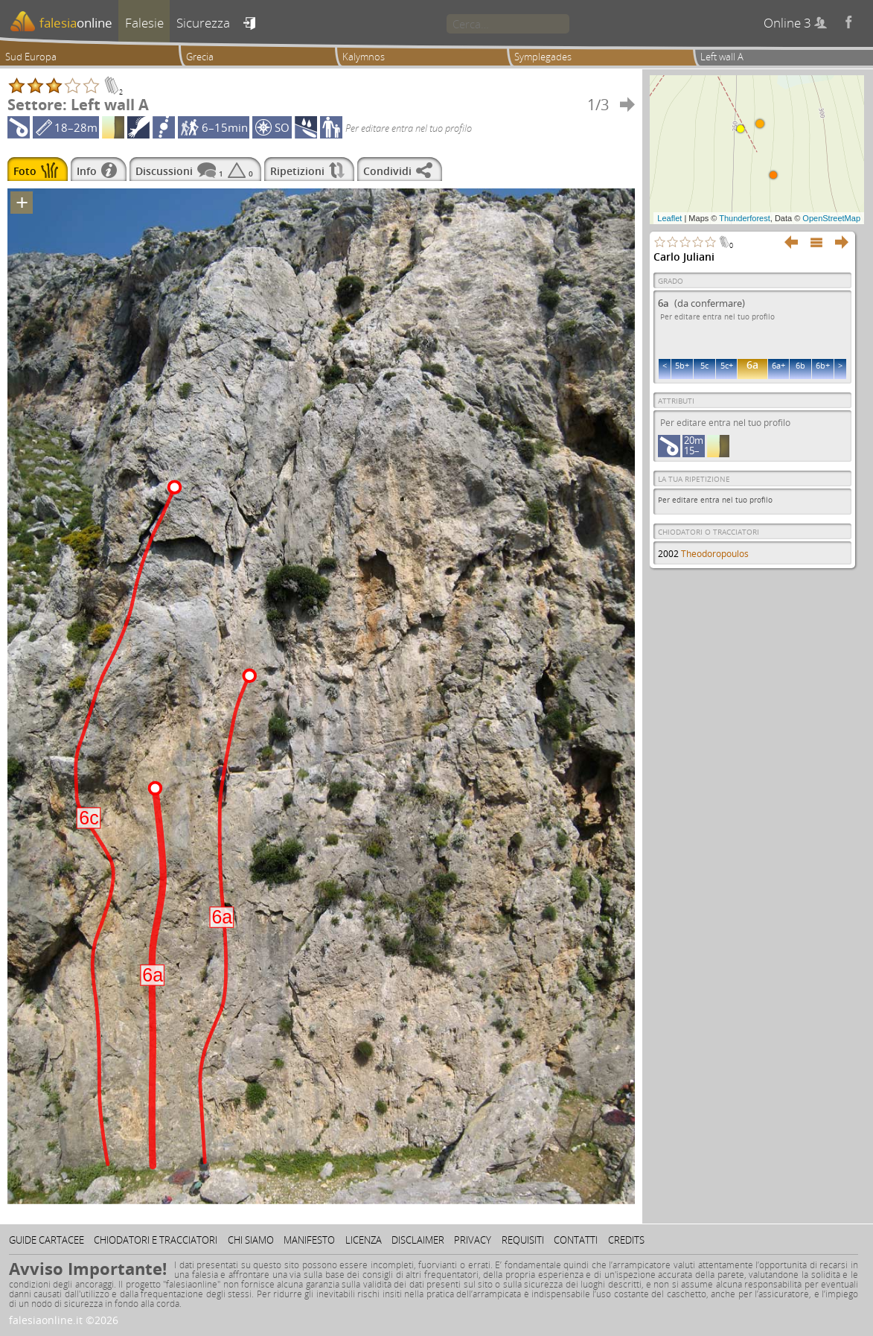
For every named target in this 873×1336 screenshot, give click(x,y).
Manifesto (309, 1240)
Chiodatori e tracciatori (155, 1240)
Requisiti (523, 1240)
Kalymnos (363, 56)
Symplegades (543, 56)
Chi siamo (251, 1240)
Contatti (576, 1240)
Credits (626, 1240)
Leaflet (669, 218)
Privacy (472, 1240)
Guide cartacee (46, 1240)
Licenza (363, 1240)
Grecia (200, 56)
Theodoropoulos (715, 553)
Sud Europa (31, 56)
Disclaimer (417, 1240)
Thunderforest (744, 218)
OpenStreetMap (831, 218)
